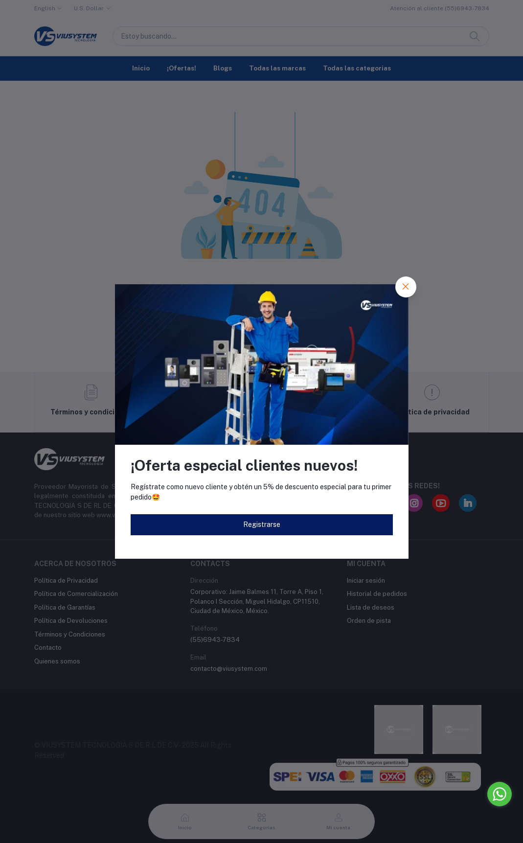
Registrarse (261, 524)
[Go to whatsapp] (499, 794)
